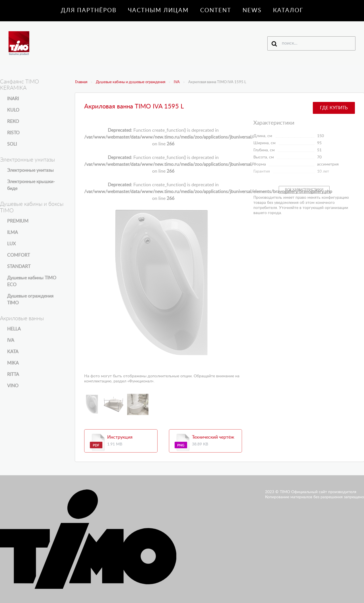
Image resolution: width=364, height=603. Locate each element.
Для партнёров (89, 10)
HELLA (14, 329)
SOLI (12, 144)
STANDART (18, 266)
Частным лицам (158, 10)
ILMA (12, 232)
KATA (12, 351)
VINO (12, 386)
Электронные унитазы (30, 170)
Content (215, 10)
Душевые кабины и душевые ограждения (130, 82)
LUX (11, 244)
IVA (177, 82)
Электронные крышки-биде (31, 185)
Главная (81, 82)
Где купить (334, 108)
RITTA (13, 374)
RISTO (13, 133)
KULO (13, 110)
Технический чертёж (213, 437)
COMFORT (18, 255)
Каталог (288, 10)
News (252, 10)
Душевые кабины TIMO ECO (31, 281)
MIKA (13, 363)
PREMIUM (17, 221)
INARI (13, 99)
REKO (13, 121)
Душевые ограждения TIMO (30, 299)
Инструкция (120, 437)
